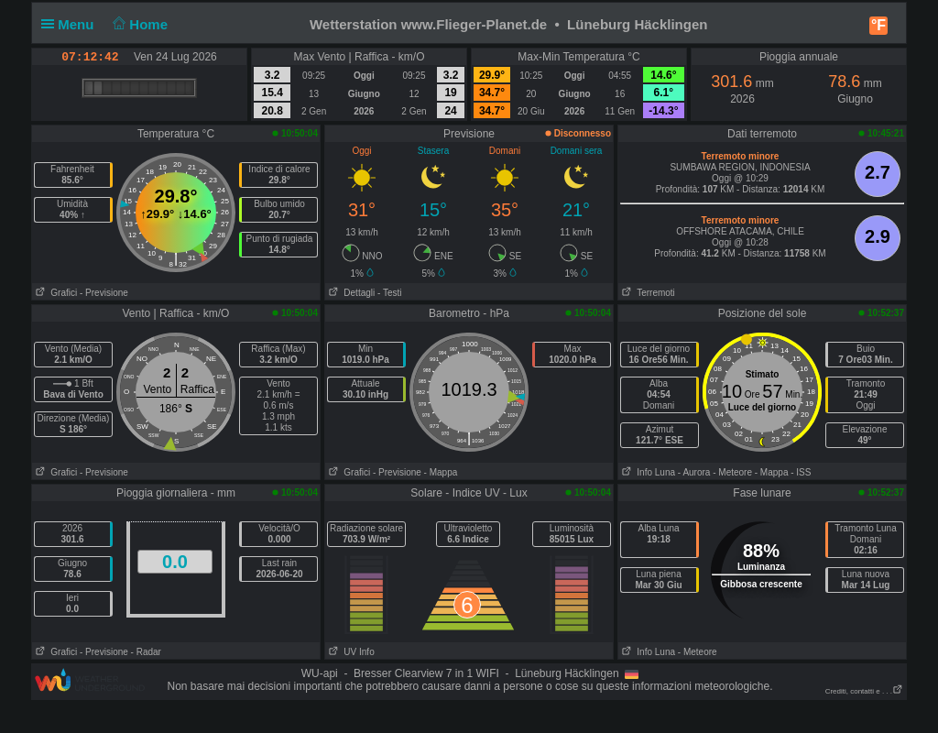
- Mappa (441, 472)
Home (139, 24)
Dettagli (350, 293)
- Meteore (732, 472)
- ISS (801, 472)
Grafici (54, 293)
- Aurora (694, 472)
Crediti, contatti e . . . (864, 691)
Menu (71, 24)
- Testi (389, 293)
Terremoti (646, 293)
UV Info (350, 652)
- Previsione (104, 293)
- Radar (146, 652)
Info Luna (646, 472)
